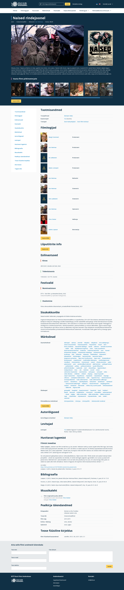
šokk (88, 378)
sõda (105, 372)
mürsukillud (97, 392)
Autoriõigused (19, 136)
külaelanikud (93, 354)
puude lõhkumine (98, 366)
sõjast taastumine (69, 376)
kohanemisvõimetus (99, 352)
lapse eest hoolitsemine (85, 358)
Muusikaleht (18, 152)
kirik (72, 348)
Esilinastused (19, 120)
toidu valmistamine (82, 379)
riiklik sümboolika (82, 394)
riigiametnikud (101, 368)
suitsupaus (92, 372)
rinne (76, 370)
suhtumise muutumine (70, 372)
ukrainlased (101, 381)
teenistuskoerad (106, 378)
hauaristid (93, 390)
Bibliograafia (19, 148)
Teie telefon (15, 565)
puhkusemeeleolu (86, 366)
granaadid (67, 390)
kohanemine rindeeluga (85, 352)
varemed (66, 398)
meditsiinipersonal (104, 360)
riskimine (85, 370)
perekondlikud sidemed (84, 364)
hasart (100, 344)
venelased (73, 385)
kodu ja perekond (100, 348)
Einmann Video (68, 116)
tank (99, 396)
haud (99, 390)
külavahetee (67, 356)
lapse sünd (97, 358)
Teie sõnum (52, 550)
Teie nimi (14, 550)
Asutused (35, 11)
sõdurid (83, 374)
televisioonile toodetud (98, 401)
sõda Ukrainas (68, 374)
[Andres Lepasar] (44, 230)
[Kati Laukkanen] (44, 198)
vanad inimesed (93, 383)
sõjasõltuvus (80, 376)
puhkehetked (69, 366)
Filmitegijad (25, 11)
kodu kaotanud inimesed (71, 350)
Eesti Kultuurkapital (69, 121)
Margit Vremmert (54, 137)
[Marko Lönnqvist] (44, 168)
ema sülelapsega (104, 343)
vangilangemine (104, 383)
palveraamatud (107, 392)
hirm (105, 344)
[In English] (99, 4)
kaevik (90, 346)
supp (65, 396)
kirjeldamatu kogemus (81, 348)
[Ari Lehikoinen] (44, 157)
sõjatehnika (72, 396)
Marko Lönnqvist (53, 168)
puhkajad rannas (107, 364)
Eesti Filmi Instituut (83, 121)
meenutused (85, 362)
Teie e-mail (14, 557)
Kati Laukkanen (53, 199)
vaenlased (109, 381)
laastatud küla (86, 356)
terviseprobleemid (69, 379)
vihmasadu (81, 385)
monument (89, 392)
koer (102, 350)
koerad (107, 350)
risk (80, 370)
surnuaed (99, 372)
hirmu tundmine (68, 346)
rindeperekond (68, 370)
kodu (91, 348)
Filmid (15, 11)
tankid (105, 396)
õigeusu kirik (76, 387)
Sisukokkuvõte (19, 128)
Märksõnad (46, 11)
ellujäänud (94, 343)
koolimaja (67, 354)
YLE (65, 119)
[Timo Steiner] (44, 220)
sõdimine (77, 374)
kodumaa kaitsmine (93, 350)
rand (85, 368)
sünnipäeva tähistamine (78, 378)
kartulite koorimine (106, 346)
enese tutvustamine (70, 344)
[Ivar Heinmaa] (44, 148)
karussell (72, 392)
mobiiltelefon (80, 392)
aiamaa (73, 343)
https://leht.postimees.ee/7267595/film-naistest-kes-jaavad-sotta (58, 467)
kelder (67, 348)
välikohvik (68, 387)
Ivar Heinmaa (39, 22)
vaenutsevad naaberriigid (73, 383)
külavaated (102, 354)
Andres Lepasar (53, 229)
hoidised (105, 390)
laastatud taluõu (97, 356)
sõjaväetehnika (92, 396)
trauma (66, 381)
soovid (92, 370)
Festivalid (57, 11)
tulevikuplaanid (83, 381)
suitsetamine (83, 372)
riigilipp (73, 394)
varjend (66, 385)
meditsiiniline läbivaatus (90, 360)
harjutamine (92, 344)
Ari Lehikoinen (53, 158)
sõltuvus (66, 378)
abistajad (67, 343)
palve (109, 362)
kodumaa (83, 350)
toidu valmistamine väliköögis (98, 379)
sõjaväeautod (82, 396)
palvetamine (67, 364)
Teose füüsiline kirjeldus (22, 160)
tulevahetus (73, 381)
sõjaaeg (90, 374)
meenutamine (76, 362)
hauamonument (83, 390)
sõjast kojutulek (99, 374)
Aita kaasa (18, 165)
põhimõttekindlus (69, 368)
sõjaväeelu (89, 376)
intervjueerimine (69, 401)
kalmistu (96, 346)
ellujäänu (86, 343)
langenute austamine (70, 358)
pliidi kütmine (96, 364)
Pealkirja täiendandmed (22, 156)
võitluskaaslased (107, 385)
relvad (67, 394)
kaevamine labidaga (81, 346)
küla (73, 354)
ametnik (80, 343)
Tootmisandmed (20, 112)
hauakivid (74, 390)
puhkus (77, 366)
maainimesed (77, 360)
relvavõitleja (92, 368)
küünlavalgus (77, 356)
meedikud (67, 362)
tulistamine (93, 381)
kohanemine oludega (70, 352)
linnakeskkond (106, 358)
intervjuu (78, 401)
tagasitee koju (95, 378)
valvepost (84, 383)
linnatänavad (68, 360)
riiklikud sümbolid (105, 394)
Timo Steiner (52, 219)
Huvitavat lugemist (21, 144)
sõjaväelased (98, 376)
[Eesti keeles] (96, 4)
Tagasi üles (18, 169)
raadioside (79, 368)
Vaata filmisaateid (70, 11)
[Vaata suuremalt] (47, 45)
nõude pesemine (101, 362)
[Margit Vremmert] (44, 137)
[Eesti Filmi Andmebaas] (19, 4)
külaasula (78, 354)
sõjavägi (106, 376)
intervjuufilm (86, 401)
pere (74, 364)
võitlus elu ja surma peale (93, 385)
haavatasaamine (82, 344)
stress (98, 370)
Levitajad (17, 140)
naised (93, 362)
